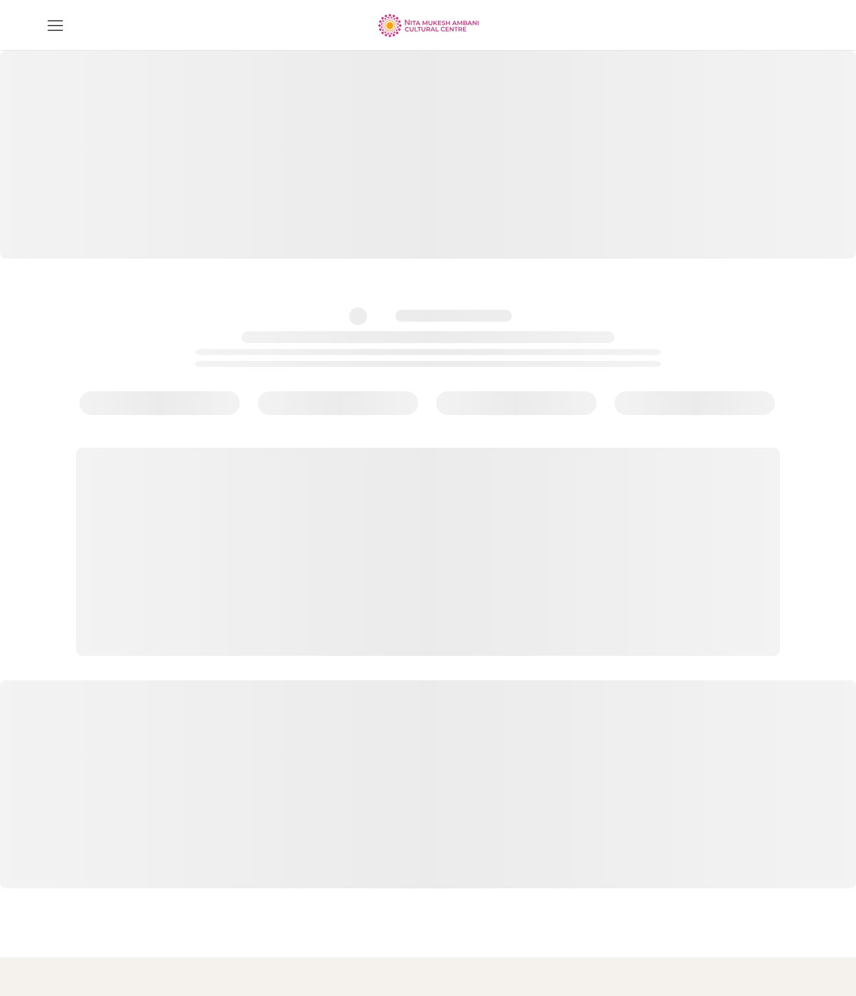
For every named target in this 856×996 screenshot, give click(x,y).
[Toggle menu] (55, 26)
